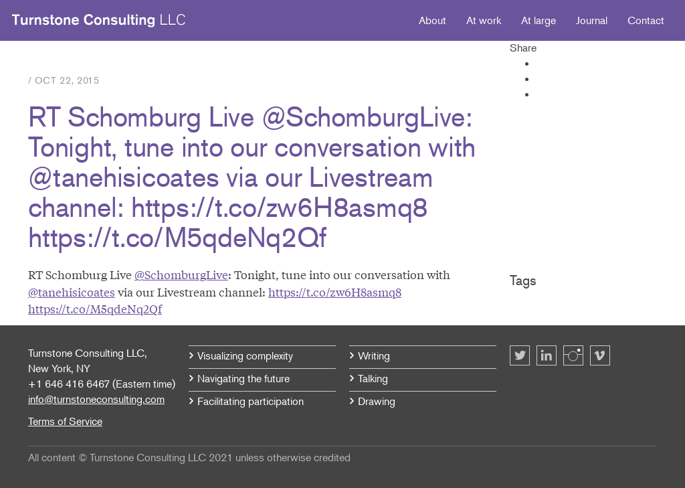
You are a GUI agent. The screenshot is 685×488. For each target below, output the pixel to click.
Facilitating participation (250, 401)
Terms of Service (65, 421)
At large (538, 20)
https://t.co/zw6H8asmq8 (334, 291)
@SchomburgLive (181, 274)
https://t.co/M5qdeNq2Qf (95, 308)
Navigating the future (243, 378)
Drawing (376, 401)
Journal (591, 20)
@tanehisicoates (71, 291)
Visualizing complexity (245, 355)
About (432, 20)
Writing (374, 355)
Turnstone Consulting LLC (99, 20)
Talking (373, 378)
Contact (645, 20)
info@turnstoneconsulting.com (96, 399)
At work (483, 20)
